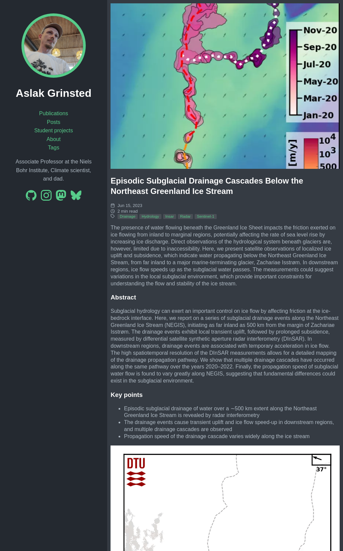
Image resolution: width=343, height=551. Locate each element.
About (54, 139)
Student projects (53, 130)
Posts (53, 122)
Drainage (128, 216)
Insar (169, 216)
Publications (53, 113)
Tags (53, 147)
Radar (185, 216)
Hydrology (150, 216)
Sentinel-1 (205, 216)
